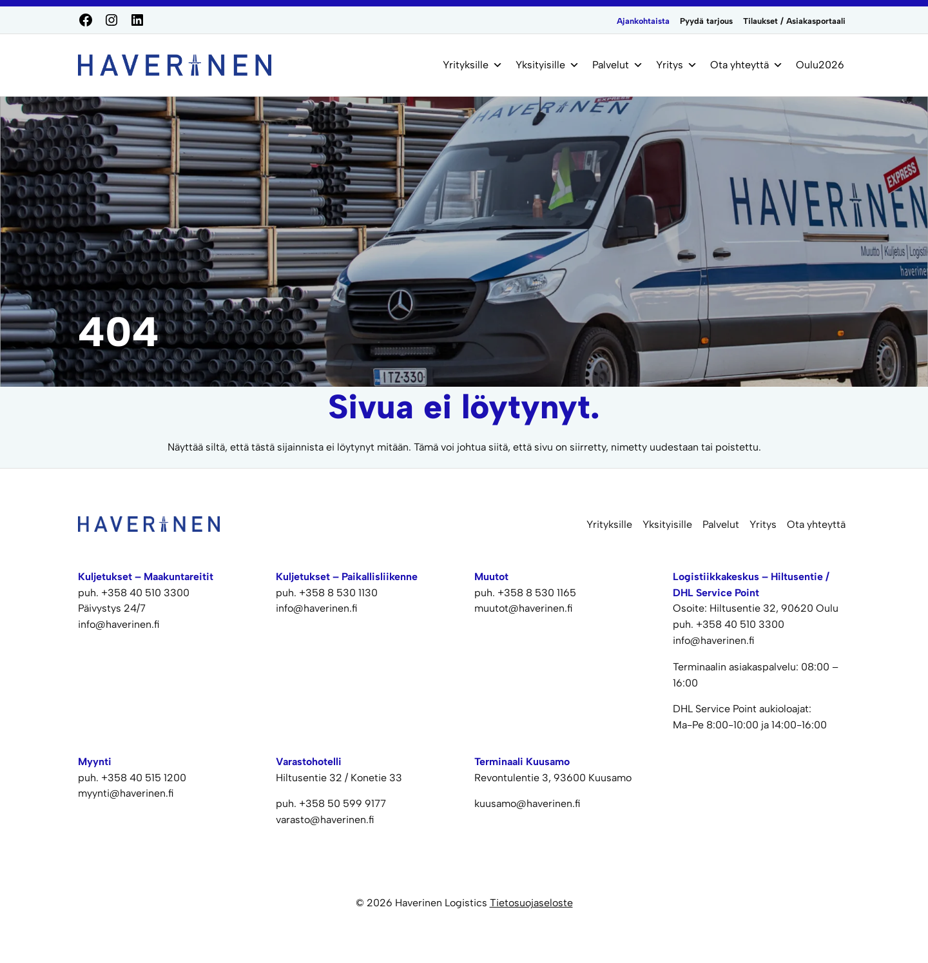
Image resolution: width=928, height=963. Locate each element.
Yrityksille (473, 65)
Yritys (676, 65)
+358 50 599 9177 (342, 803)
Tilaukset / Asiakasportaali (794, 21)
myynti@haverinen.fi (126, 793)
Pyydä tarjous (706, 21)
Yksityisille (547, 65)
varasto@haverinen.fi (325, 819)
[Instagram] (111, 20)
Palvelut (617, 65)
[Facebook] (85, 20)
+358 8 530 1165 (537, 593)
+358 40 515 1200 (143, 778)
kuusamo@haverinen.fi (527, 803)
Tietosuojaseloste (531, 903)
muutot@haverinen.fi (523, 608)
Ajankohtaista (643, 21)
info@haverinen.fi (119, 624)
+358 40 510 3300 (145, 593)
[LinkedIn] (137, 20)
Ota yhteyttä (746, 65)
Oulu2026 (820, 65)
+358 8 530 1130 (338, 593)
